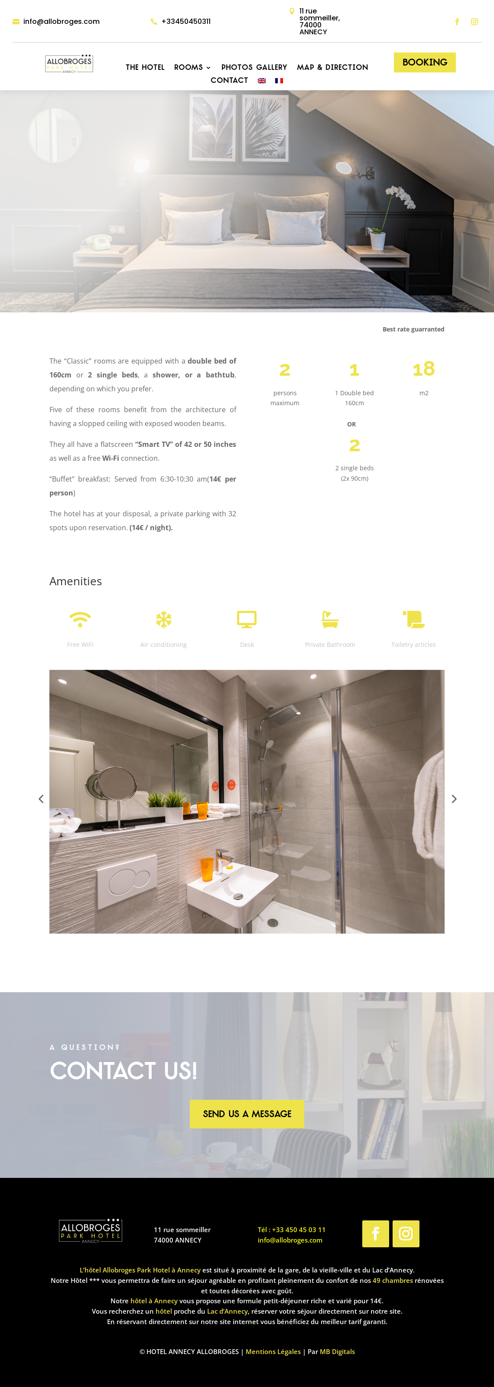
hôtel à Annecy (154, 1300)
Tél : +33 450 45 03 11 (292, 1229)
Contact (229, 81)
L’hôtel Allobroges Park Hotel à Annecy (140, 1270)
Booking (425, 62)
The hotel (145, 68)
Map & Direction (332, 68)
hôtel (164, 1311)
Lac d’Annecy (227, 1311)
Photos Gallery (254, 68)
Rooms (188, 68)
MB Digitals (337, 1351)
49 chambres (393, 1280)
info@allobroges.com (61, 21)
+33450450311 (186, 21)
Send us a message (247, 1114)
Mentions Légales (273, 1351)
